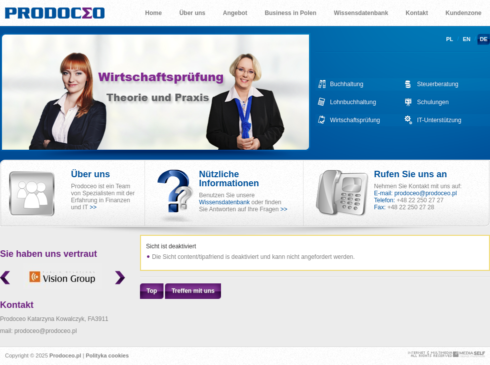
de (484, 39)
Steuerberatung (437, 84)
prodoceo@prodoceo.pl (425, 193)
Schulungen (432, 102)
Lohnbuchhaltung (353, 102)
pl (449, 39)
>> (93, 207)
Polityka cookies (107, 355)
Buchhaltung (347, 84)
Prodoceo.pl (66, 355)
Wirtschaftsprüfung (355, 120)
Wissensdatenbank (224, 202)
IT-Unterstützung (439, 120)
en (466, 39)
